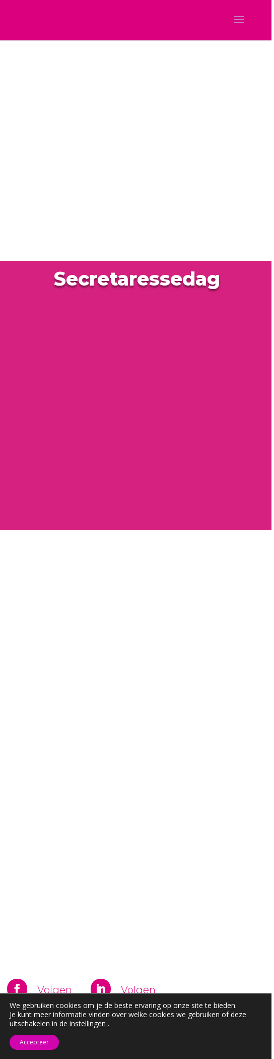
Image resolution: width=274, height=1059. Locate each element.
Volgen (54, 990)
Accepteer (34, 1042)
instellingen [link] (89, 1023)
